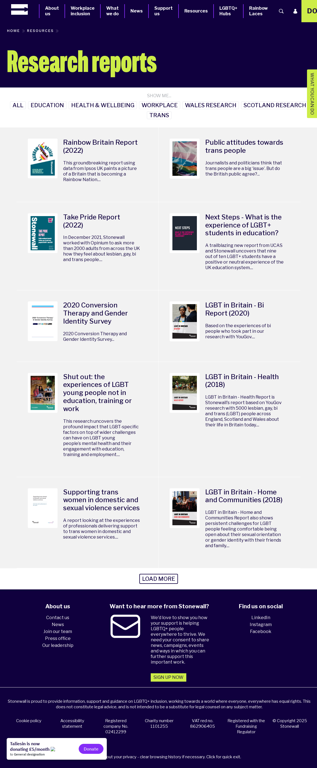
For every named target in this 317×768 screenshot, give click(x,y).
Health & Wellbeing (102, 105)
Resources (196, 11)
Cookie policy (28, 720)
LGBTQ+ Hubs (228, 11)
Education (47, 105)
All (18, 105)
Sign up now (168, 677)
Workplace (160, 105)
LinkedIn (260, 617)
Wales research (210, 105)
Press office (58, 638)
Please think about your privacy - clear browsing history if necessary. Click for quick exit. (159, 756)
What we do (112, 11)
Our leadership (57, 645)
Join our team (57, 631)
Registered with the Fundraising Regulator (246, 726)
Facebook (260, 631)
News (136, 11)
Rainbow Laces (258, 11)
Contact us (57, 617)
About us (52, 11)
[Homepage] (25, 9)
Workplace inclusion (83, 11)
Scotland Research (275, 105)
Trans (159, 115)
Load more (158, 579)
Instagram (261, 624)
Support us (163, 11)
